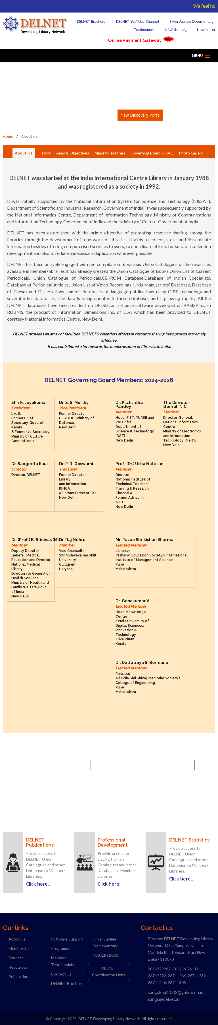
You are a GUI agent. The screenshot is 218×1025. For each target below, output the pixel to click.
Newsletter (202, 30)
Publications (19, 976)
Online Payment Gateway (135, 40)
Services (16, 957)
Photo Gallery (191, 152)
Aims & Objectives (72, 152)
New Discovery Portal (140, 115)
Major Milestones (110, 152)
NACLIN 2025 (172, 30)
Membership (20, 948)
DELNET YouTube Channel (134, 22)
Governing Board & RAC (152, 152)
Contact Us (61, 974)
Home (8, 136)
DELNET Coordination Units (109, 971)
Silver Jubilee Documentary (188, 22)
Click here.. (38, 884)
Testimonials (140, 30)
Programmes (62, 948)
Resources (18, 967)
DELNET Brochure (88, 22)
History (44, 152)
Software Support (67, 939)
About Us (23, 152)
